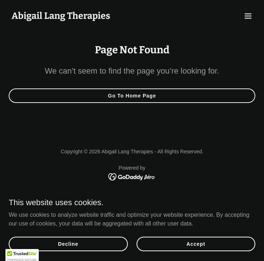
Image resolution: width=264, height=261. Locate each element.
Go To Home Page (132, 96)
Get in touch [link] (132, 194)
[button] (248, 16)
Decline (68, 254)
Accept (196, 254)
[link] (61, 17)
